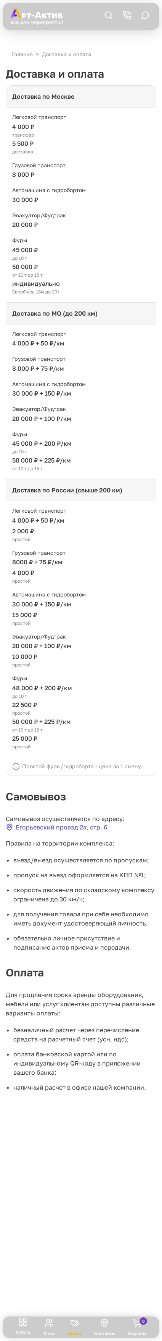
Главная (22, 54)
